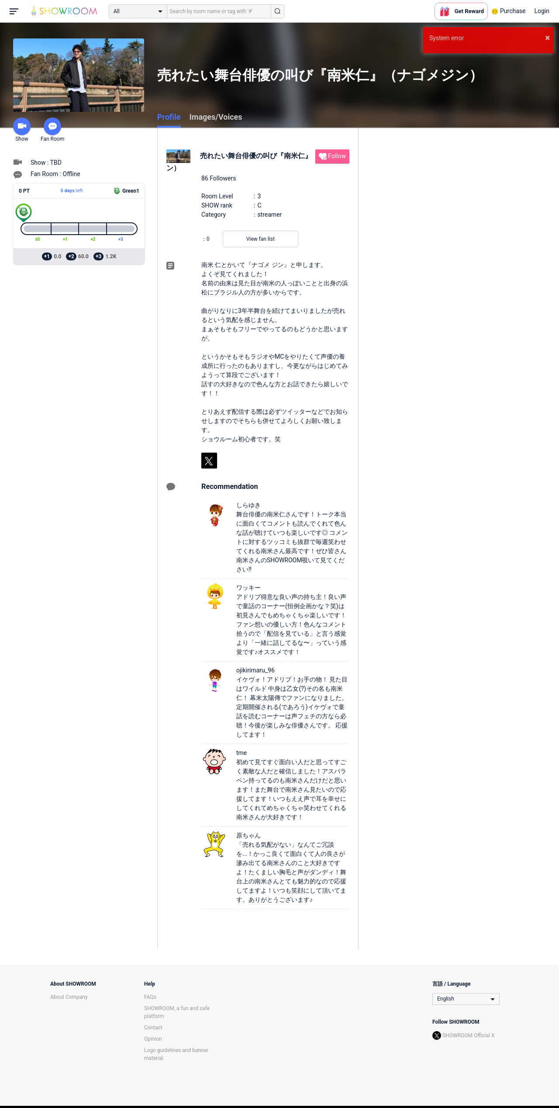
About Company (69, 997)
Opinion (153, 1039)
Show (22, 130)
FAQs (150, 997)
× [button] (547, 37)
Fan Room (52, 130)
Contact (153, 1028)
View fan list (260, 239)
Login (541, 10)
